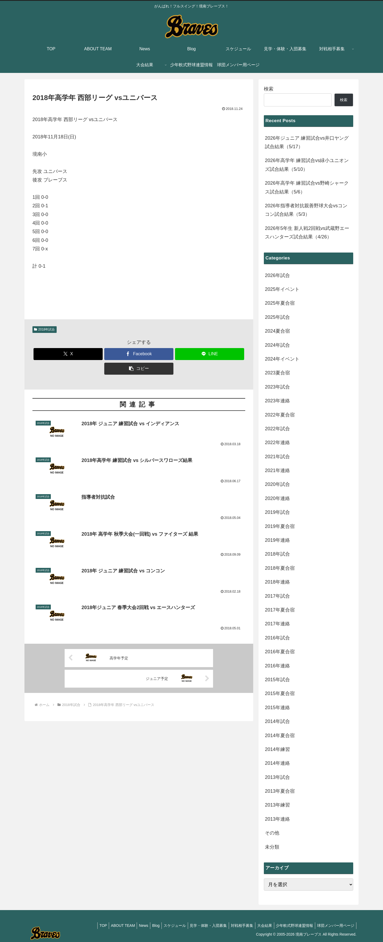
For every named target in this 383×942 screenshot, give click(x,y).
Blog (145, 925)
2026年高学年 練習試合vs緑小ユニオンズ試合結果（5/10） (307, 165)
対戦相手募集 (236, 925)
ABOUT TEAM (109, 925)
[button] (138, 369)
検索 (268, 89)
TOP (87, 925)
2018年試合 (44, 329)
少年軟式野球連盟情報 (292, 925)
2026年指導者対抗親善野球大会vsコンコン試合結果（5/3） (306, 210)
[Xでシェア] (68, 354)
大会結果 (260, 925)
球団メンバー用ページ (334, 925)
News (131, 925)
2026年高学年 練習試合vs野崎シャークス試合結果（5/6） (307, 187)
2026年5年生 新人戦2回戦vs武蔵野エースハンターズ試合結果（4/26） (307, 232)
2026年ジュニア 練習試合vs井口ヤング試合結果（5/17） (307, 142)
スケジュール (165, 925)
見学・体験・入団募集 (200, 925)
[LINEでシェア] (209, 354)
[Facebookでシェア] (138, 354)
